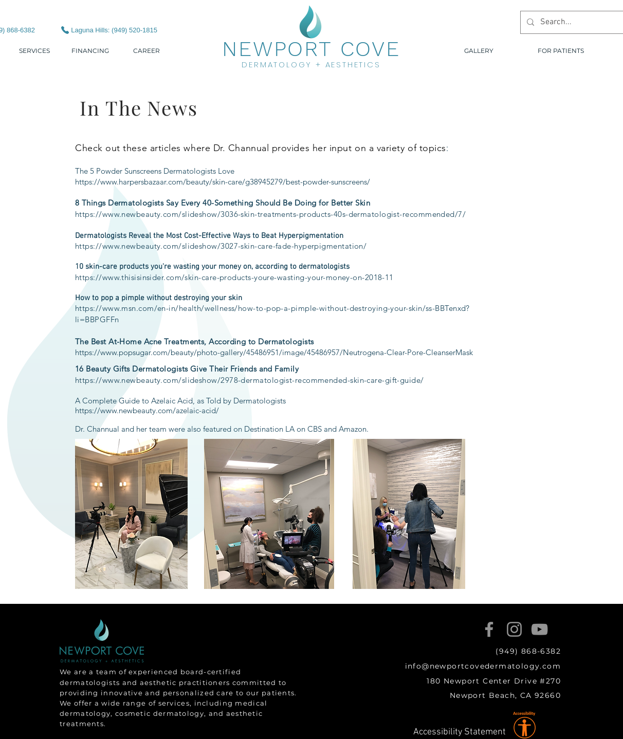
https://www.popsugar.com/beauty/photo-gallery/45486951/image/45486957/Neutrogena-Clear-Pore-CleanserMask (274, 352)
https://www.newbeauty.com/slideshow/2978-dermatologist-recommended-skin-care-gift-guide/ (249, 380)
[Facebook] (489, 629)
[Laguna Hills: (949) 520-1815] (100, 29)
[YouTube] (539, 629)
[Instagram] (514, 629)
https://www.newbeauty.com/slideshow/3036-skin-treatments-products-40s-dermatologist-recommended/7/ (270, 214)
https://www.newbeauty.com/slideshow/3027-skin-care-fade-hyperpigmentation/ (221, 246)
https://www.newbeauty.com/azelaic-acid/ (147, 410)
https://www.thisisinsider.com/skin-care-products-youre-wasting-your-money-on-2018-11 (234, 277)
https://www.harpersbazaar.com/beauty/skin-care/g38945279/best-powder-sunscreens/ (222, 182)
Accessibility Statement (459, 732)
